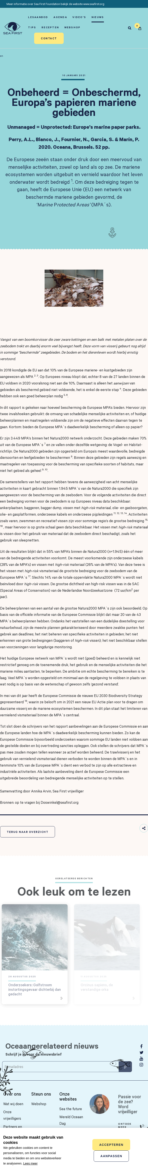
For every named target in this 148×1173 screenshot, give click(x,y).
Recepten (50, 27)
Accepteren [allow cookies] (111, 1144)
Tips (32, 27)
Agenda (60, 17)
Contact (49, 38)
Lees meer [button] (30, 1163)
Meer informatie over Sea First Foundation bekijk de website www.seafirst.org (55, 4)
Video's (79, 17)
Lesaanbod (38, 17)
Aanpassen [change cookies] (111, 1156)
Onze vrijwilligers (12, 1115)
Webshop (72, 27)
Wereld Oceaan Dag (71, 1120)
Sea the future (70, 1108)
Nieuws (97, 17)
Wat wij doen (13, 1103)
